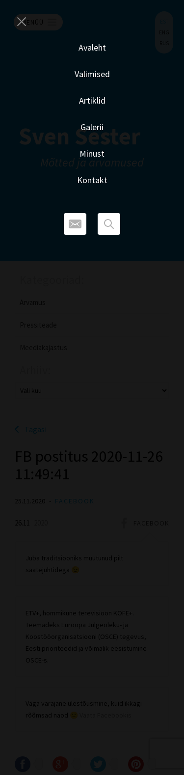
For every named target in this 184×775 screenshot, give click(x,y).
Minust (92, 153)
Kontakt (92, 180)
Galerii (92, 127)
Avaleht (92, 47)
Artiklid (92, 100)
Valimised (92, 74)
